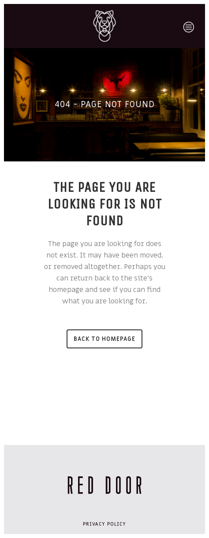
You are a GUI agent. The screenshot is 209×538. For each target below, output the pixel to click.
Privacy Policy (104, 524)
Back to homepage (104, 339)
